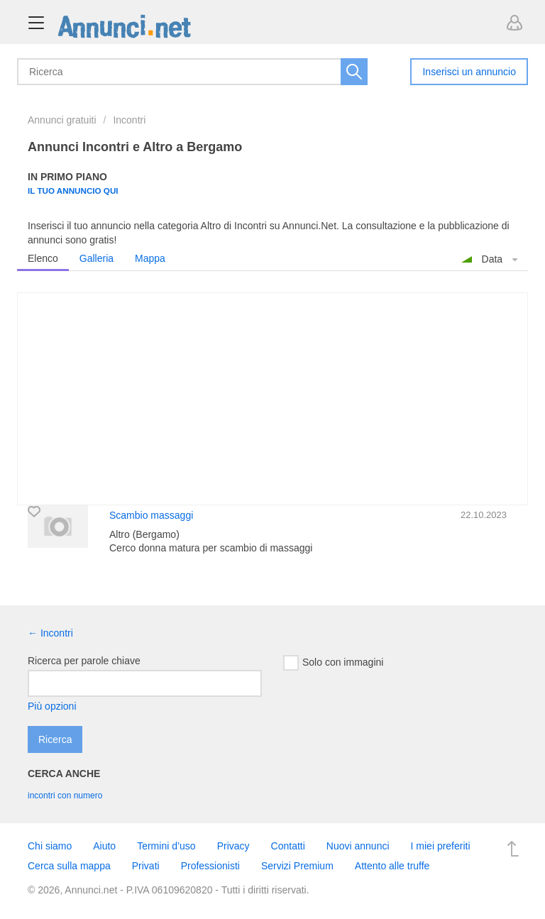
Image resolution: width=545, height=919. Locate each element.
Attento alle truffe (392, 865)
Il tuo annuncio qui (73, 190)
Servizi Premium (297, 865)
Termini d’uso (166, 846)
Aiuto (104, 846)
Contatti (288, 846)
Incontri (129, 120)
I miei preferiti (440, 846)
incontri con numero (65, 795)
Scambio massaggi (151, 515)
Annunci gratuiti (62, 120)
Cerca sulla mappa (69, 865)
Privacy (233, 846)
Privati (146, 865)
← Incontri (50, 633)
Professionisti (210, 865)
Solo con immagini (333, 663)
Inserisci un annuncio (469, 71)
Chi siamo (50, 846)
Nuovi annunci (358, 846)
